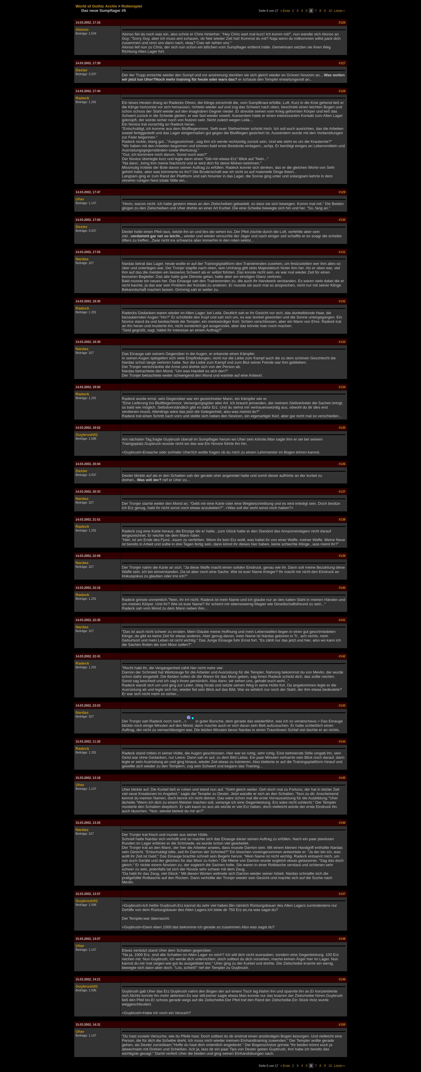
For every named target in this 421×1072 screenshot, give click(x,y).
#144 (342, 741)
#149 (342, 979)
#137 (342, 491)
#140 (342, 587)
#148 (342, 938)
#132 (342, 301)
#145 (342, 777)
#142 (342, 656)
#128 (342, 91)
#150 (342, 1024)
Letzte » (339, 10)
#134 (342, 387)
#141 (342, 620)
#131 (342, 252)
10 (330, 10)
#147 (342, 893)
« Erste (285, 10)
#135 (342, 427)
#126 (342, 22)
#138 (342, 519)
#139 (342, 555)
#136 (342, 464)
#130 (342, 219)
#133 (342, 342)
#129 (342, 192)
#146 (342, 822)
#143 (342, 705)
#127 (342, 63)
